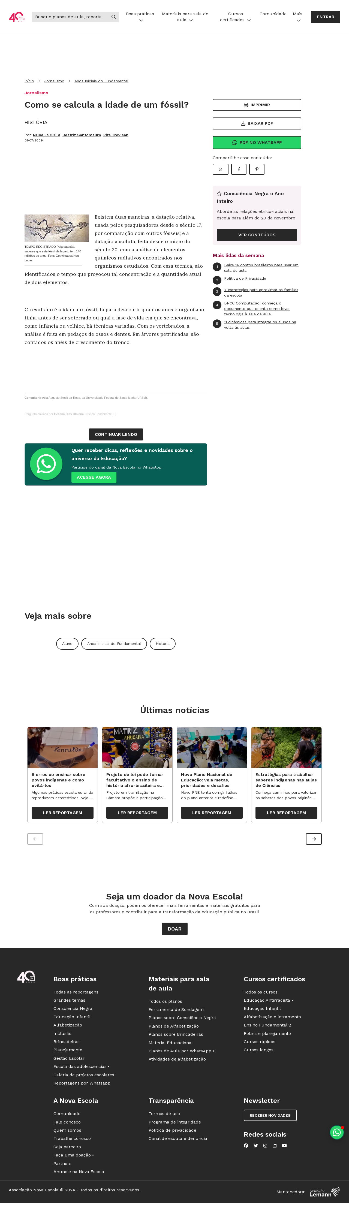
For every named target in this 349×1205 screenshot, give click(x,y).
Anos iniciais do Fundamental (114, 643)
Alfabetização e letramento (272, 1017)
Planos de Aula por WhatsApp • (181, 1051)
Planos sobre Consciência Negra (182, 1018)
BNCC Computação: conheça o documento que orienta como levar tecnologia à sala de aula (251, 308)
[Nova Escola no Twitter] (256, 1146)
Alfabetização (67, 1026)
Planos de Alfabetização (174, 1026)
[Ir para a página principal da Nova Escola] (17, 16)
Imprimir (257, 104)
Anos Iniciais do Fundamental (101, 81)
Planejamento (67, 1050)
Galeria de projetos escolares (83, 1075)
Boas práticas (140, 16)
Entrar (325, 16)
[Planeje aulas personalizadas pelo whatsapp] (337, 1132)
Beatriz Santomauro (81, 135)
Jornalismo (54, 81)
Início (29, 81)
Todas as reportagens (75, 992)
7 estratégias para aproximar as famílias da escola (255, 292)
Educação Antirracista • (268, 1001)
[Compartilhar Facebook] (238, 169)
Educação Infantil (72, 1017)
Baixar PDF (257, 123)
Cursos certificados (235, 16)
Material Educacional (171, 1043)
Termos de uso (164, 1114)
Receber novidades (270, 1116)
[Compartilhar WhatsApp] (220, 169)
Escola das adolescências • (81, 1067)
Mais (297, 16)
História (163, 643)
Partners (62, 1164)
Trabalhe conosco (72, 1139)
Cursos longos (258, 1050)
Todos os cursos (261, 992)
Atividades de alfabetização (177, 1060)
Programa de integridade (175, 1122)
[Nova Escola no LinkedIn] (274, 1146)
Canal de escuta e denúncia (178, 1139)
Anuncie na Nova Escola (78, 1172)
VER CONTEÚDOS (257, 234)
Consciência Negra (72, 1009)
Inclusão (62, 1034)
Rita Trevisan (115, 135)
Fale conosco (67, 1122)
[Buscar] (70, 17)
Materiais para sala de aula (185, 16)
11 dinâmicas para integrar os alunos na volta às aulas (254, 324)
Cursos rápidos (259, 1042)
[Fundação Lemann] (325, 1193)
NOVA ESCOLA (46, 135)
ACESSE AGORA (94, 477)
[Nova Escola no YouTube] (284, 1146)
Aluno (67, 643)
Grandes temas (69, 1001)
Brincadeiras (66, 1042)
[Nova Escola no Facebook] (246, 1146)
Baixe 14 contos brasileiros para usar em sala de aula (256, 267)
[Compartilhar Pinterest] (256, 169)
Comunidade (273, 13)
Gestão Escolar (69, 1059)
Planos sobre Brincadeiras (176, 1035)
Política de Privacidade (239, 280)
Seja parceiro (67, 1147)
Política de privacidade (172, 1131)
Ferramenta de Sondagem (176, 1010)
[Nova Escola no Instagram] (265, 1146)
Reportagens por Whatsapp (81, 1083)
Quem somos (67, 1131)
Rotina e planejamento (267, 1034)
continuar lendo (116, 434)
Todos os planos (165, 1002)
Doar (175, 929)
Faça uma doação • (73, 1156)
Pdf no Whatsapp (257, 142)
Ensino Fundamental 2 (267, 1026)
